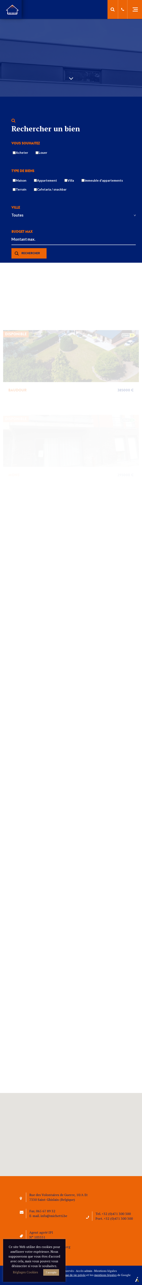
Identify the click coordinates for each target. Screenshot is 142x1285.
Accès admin (84, 1271)
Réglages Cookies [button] (25, 1272)
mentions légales (105, 1275)
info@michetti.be (54, 1216)
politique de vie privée (71, 1275)
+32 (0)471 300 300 (116, 1213)
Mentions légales (105, 1271)
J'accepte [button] (51, 1272)
